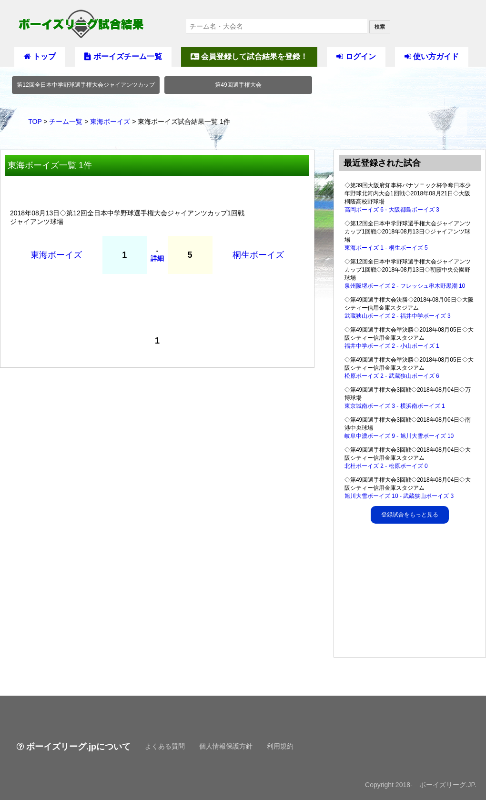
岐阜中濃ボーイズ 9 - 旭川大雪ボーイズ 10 (399, 436)
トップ (40, 56)
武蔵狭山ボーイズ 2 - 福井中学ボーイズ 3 (397, 316)
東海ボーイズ (110, 121)
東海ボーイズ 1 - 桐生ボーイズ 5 (386, 247)
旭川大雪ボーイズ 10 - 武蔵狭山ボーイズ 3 (399, 496)
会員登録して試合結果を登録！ (249, 56)
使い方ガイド (432, 56)
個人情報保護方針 (226, 746)
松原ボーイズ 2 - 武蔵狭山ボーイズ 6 (391, 376)
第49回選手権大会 (238, 84)
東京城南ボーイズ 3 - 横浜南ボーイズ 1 (394, 406)
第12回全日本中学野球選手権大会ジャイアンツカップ (85, 84)
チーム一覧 (65, 121)
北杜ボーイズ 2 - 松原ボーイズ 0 (386, 466)
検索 (380, 27)
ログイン (355, 56)
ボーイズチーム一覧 (123, 56)
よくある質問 (165, 746)
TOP (34, 121)
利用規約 (280, 746)
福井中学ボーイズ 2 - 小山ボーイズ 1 (391, 346)
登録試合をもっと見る (409, 514)
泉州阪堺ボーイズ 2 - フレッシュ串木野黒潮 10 (404, 286)
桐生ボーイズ (258, 255)
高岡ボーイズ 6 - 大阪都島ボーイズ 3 (391, 209)
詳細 (157, 258)
